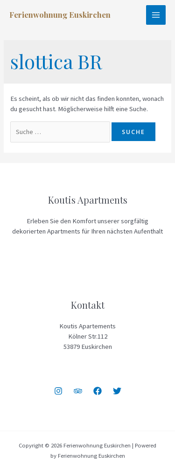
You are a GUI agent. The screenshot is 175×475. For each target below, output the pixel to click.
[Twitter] (117, 391)
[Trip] (78, 391)
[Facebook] (97, 391)
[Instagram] (58, 391)
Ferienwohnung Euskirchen (60, 14)
